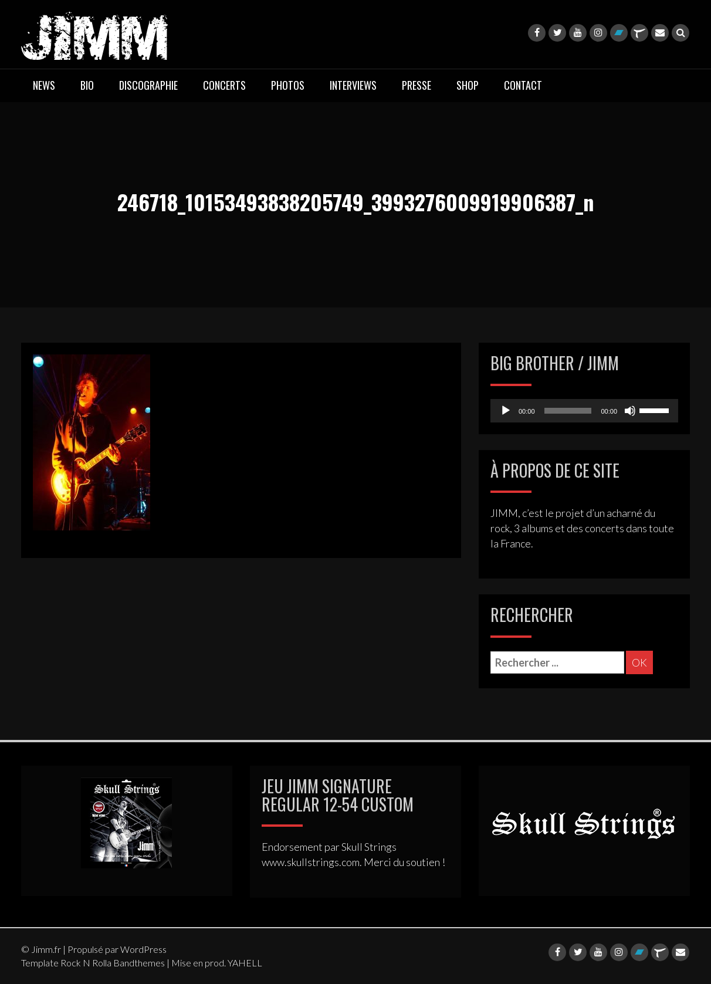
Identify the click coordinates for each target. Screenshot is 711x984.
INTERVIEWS (353, 85)
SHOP (467, 85)
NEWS (44, 85)
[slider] (568, 411)
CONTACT (523, 85)
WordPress (143, 949)
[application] (584, 410)
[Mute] (630, 411)
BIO (87, 85)
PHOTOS (287, 85)
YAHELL (245, 962)
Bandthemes (139, 962)
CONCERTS (224, 85)
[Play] (506, 411)
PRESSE (416, 85)
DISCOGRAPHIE (148, 85)
